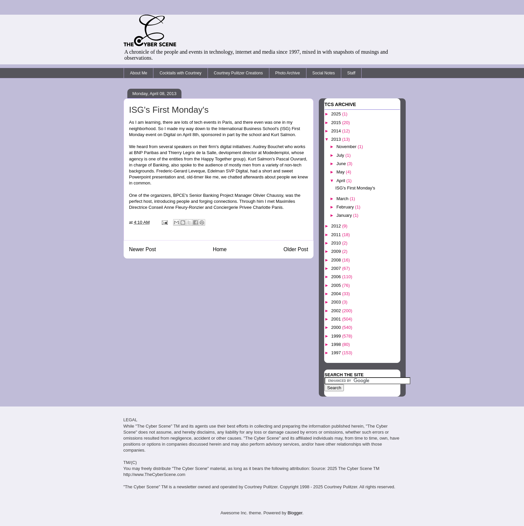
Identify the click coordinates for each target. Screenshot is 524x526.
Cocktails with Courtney (180, 73)
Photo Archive (287, 73)
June (342, 163)
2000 (336, 327)
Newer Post (142, 249)
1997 (336, 352)
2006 (336, 276)
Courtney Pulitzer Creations (238, 73)
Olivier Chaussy (268, 195)
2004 (336, 293)
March (343, 198)
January (345, 215)
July (341, 155)
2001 (336, 319)
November (347, 146)
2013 (336, 139)
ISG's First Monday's (355, 187)
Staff (351, 73)
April (342, 180)
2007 (336, 268)
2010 (336, 242)
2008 (336, 259)
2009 (336, 251)
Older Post (295, 249)
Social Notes (323, 73)
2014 (336, 130)
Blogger (294, 512)
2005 (336, 285)
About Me (138, 73)
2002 (336, 310)
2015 (336, 122)
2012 (336, 225)
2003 (336, 302)
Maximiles (285, 201)
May (341, 171)
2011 (336, 234)
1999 (336, 336)
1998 (336, 344)
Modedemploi (276, 152)
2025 (336, 113)
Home (220, 249)
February (346, 206)
